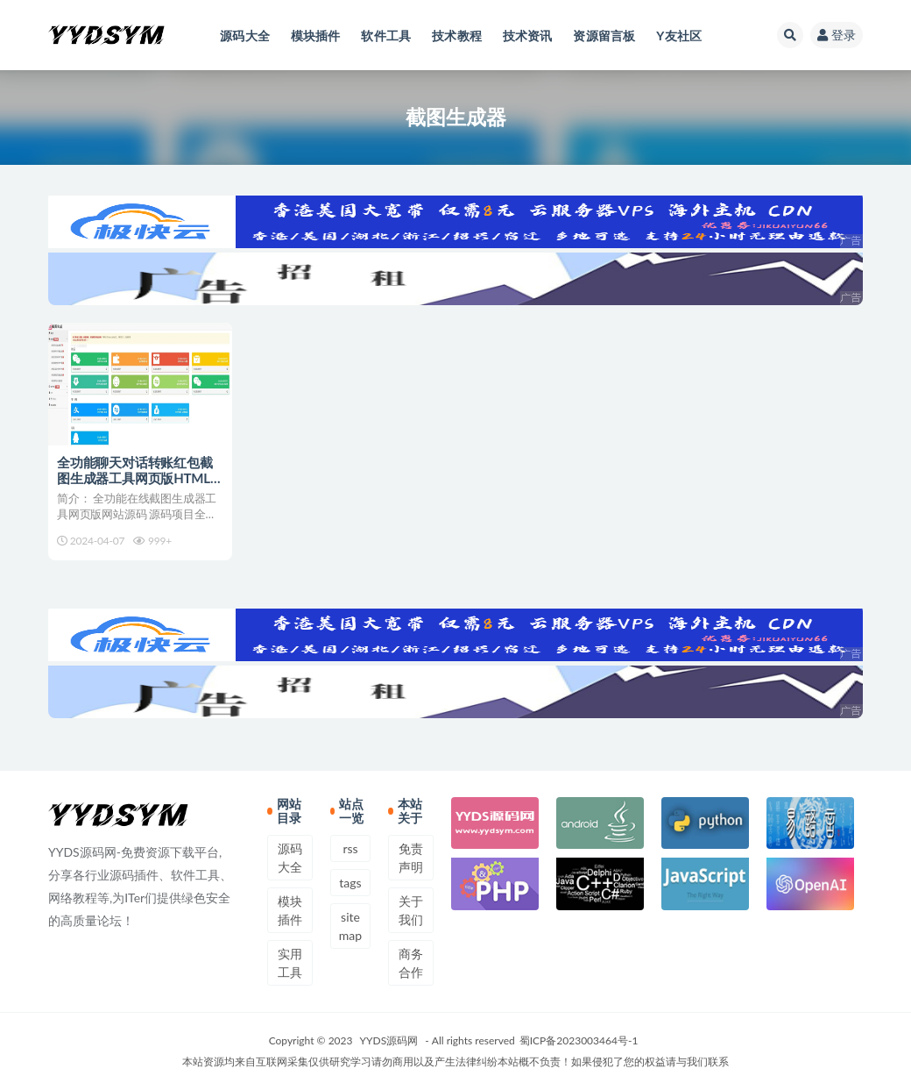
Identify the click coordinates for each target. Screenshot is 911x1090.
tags (350, 882)
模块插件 (290, 910)
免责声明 (411, 857)
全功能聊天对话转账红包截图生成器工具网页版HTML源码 (140, 478)
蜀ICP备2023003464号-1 (579, 1040)
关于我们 (411, 910)
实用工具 (290, 963)
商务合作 (411, 963)
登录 (836, 34)
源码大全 (290, 857)
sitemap (350, 926)
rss (350, 848)
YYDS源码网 (389, 1040)
